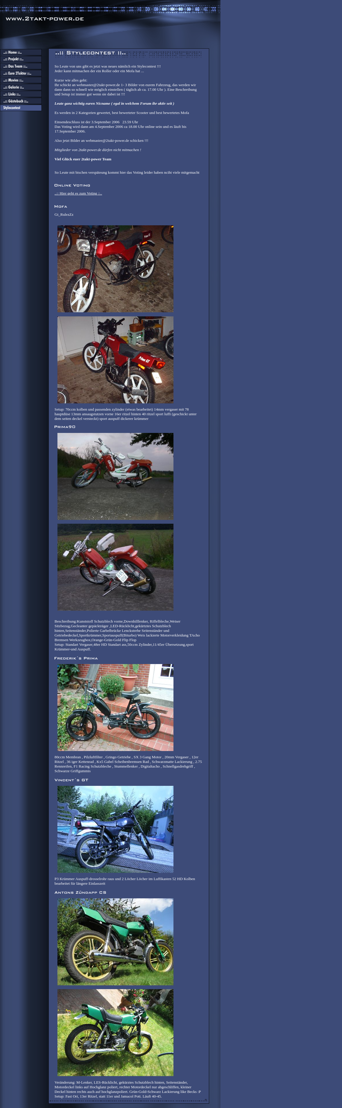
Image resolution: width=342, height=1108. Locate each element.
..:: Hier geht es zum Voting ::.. (78, 193)
